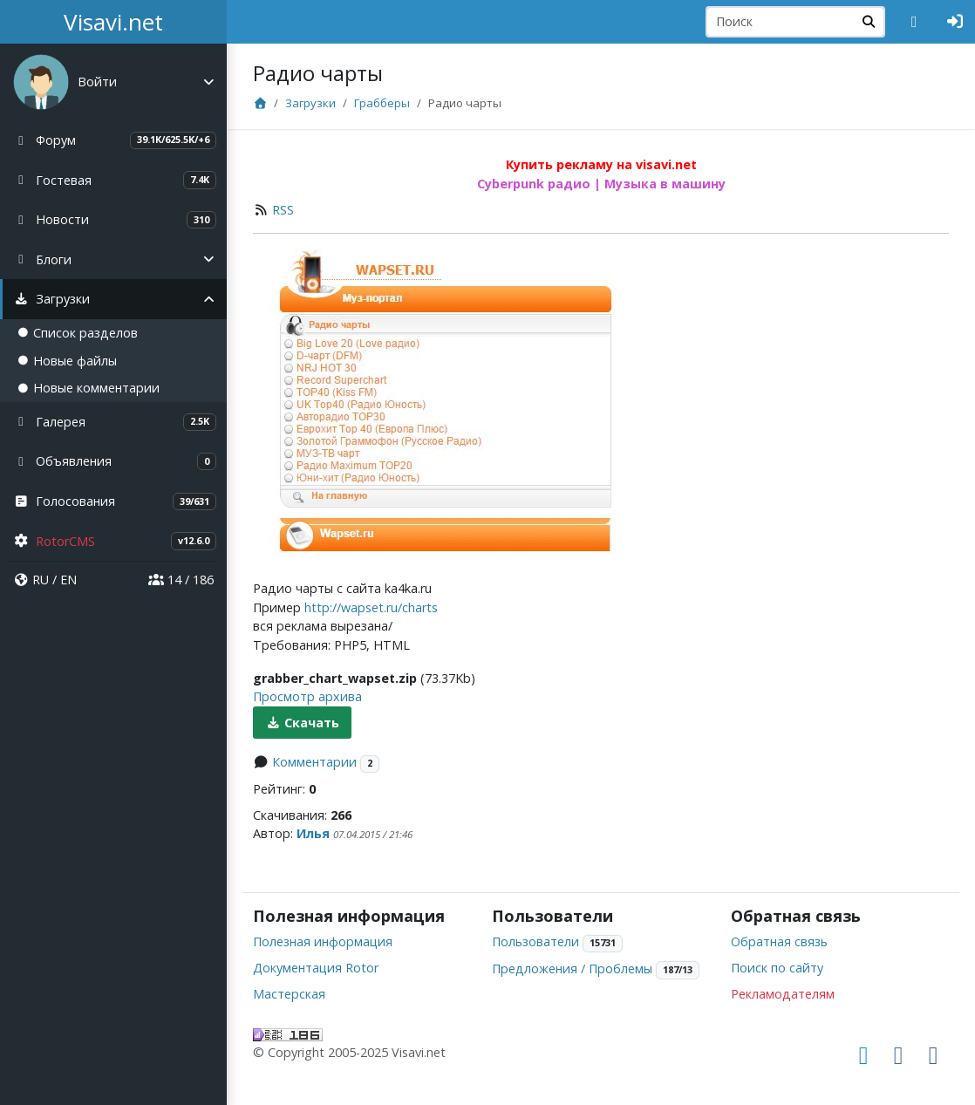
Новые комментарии (88, 387)
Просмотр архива (307, 696)
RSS (283, 209)
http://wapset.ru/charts (371, 607)
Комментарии (314, 762)
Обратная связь (779, 941)
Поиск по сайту (777, 967)
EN (68, 579)
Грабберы (382, 103)
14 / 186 (181, 579)
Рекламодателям (783, 994)
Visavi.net (113, 22)
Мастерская (289, 994)
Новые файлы (67, 360)
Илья (313, 833)
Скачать (302, 722)
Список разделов (77, 332)
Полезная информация (322, 941)
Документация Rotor (315, 967)
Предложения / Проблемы (572, 968)
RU (40, 579)
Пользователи (535, 941)
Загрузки (310, 103)
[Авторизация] (955, 22)
